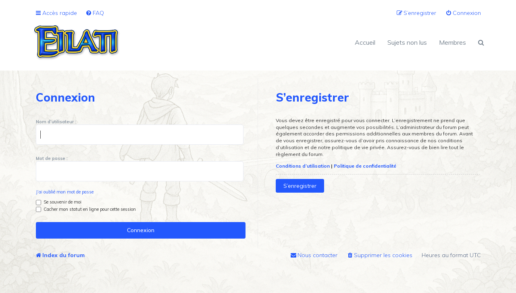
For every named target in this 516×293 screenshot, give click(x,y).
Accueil (365, 42)
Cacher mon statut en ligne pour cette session (86, 209)
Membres (452, 42)
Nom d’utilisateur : (56, 122)
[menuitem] (94, 13)
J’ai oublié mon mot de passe (65, 192)
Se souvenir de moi (58, 202)
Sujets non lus (407, 42)
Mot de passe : (52, 158)
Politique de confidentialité (365, 166)
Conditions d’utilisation (303, 166)
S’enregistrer (299, 185)
